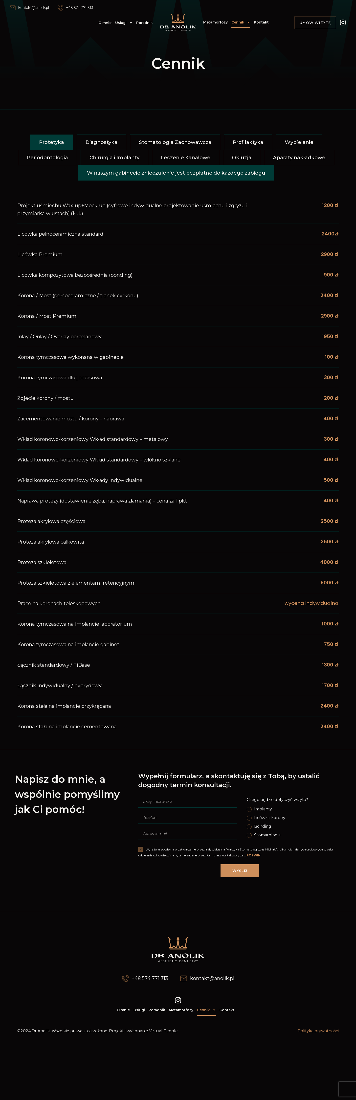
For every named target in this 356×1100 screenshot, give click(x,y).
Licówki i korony (269, 817)
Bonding (262, 826)
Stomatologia (267, 835)
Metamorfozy (215, 22)
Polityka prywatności (318, 1031)
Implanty (263, 809)
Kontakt (261, 22)
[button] (51, 142)
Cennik (240, 22)
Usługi (124, 23)
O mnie (104, 23)
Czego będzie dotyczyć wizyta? (277, 800)
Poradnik (144, 23)
